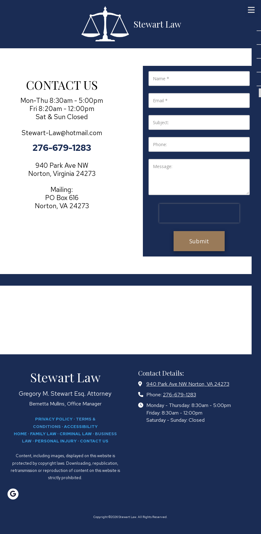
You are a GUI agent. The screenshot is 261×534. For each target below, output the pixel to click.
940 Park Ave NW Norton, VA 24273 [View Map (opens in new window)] (187, 383)
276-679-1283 (179, 394)
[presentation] (199, 213)
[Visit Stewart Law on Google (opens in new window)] (13, 494)
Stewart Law (157, 24)
